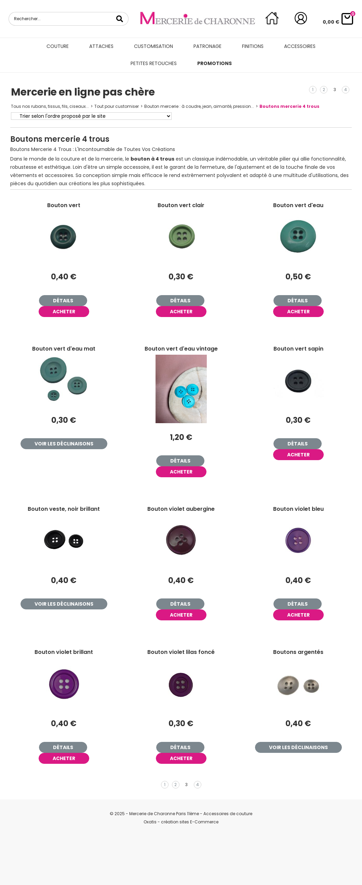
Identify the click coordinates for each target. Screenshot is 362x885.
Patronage (207, 46)
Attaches (101, 46)
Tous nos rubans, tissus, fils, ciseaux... (50, 106)
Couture (57, 46)
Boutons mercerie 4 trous (289, 106)
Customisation (153, 46)
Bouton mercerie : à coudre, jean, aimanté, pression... (199, 106)
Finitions (253, 46)
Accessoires (300, 46)
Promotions (214, 63)
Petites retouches (154, 63)
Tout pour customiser (116, 106)
